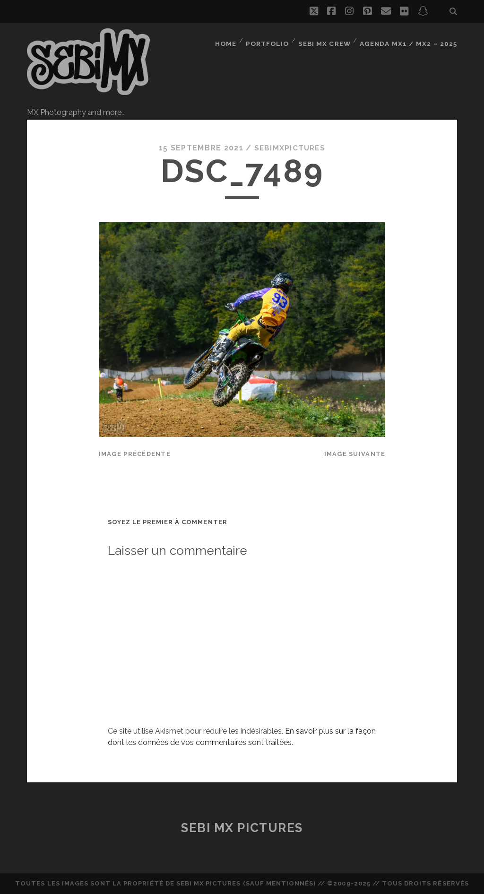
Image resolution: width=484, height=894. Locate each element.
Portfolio (271, 40)
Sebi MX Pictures (242, 828)
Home (228, 40)
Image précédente (135, 453)
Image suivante (355, 453)
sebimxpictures (289, 147)
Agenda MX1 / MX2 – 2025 (411, 40)
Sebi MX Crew (328, 40)
